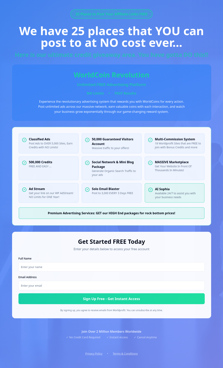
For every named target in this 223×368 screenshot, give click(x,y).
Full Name (25, 258)
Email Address (27, 277)
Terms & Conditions (125, 353)
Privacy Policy (93, 353)
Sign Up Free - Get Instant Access (111, 298)
